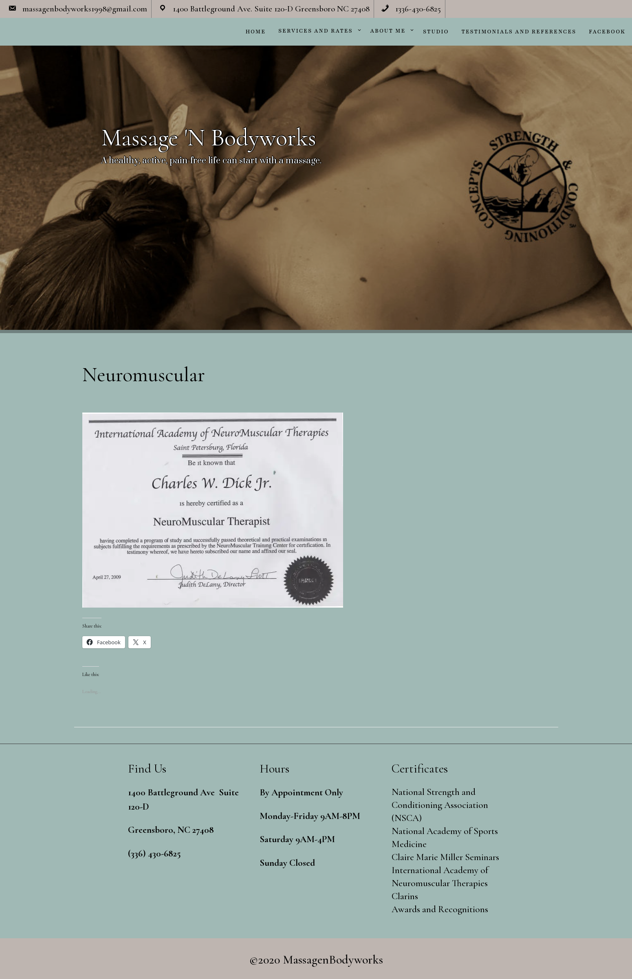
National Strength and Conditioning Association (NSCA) (440, 805)
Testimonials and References (519, 31)
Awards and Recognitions (440, 909)
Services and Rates (315, 31)
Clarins (405, 896)
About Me (388, 31)
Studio (436, 31)
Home (255, 31)
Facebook (607, 31)
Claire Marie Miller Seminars (445, 857)
